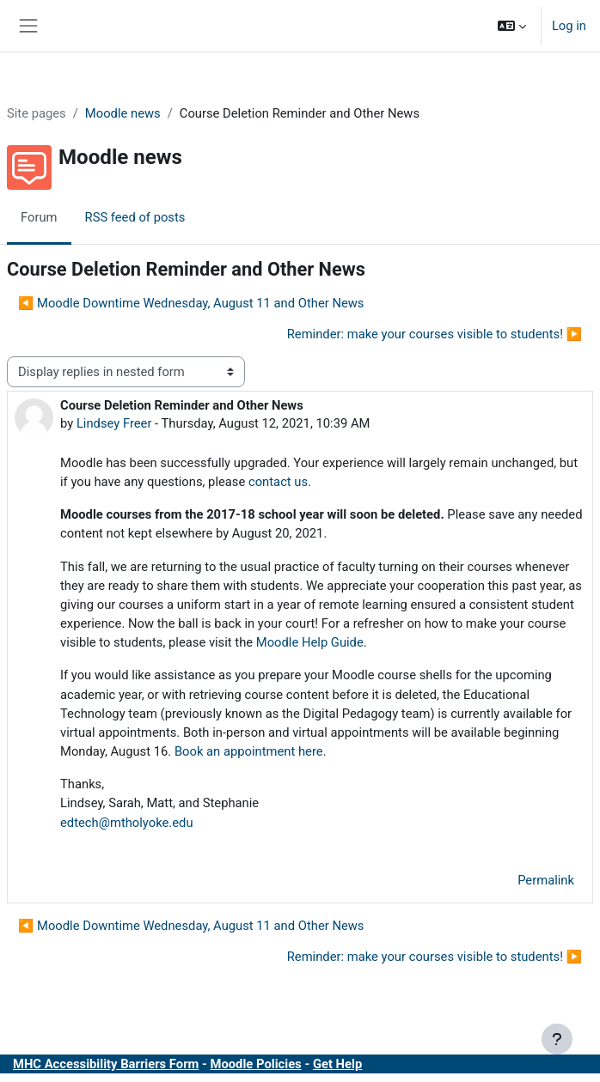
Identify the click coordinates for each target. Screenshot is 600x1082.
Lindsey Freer (114, 423)
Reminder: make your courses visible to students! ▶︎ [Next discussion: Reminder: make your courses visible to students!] (434, 334)
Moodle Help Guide (310, 642)
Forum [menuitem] (39, 217)
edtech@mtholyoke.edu (126, 822)
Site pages (36, 113)
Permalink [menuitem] (545, 880)
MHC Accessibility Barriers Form (106, 1064)
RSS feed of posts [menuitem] (135, 217)
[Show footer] (557, 1039)
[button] (512, 26)
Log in (569, 25)
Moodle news (123, 113)
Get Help (337, 1064)
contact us (278, 481)
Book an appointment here (248, 751)
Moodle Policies (256, 1064)
